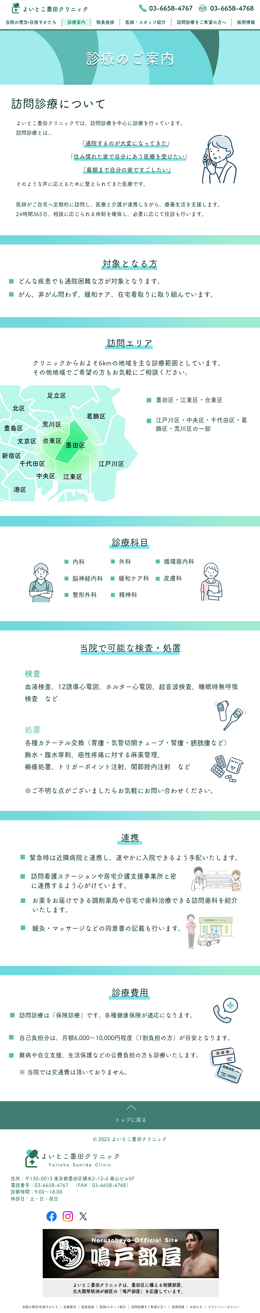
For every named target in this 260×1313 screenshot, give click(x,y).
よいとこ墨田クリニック (55, 9)
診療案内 (70, 1306)
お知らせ (196, 1306)
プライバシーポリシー (224, 1306)
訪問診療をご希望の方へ (148, 1306)
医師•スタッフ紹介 (112, 1306)
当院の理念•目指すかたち (40, 1306)
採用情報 (178, 1306)
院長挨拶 (87, 1306)
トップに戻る (131, 1119)
